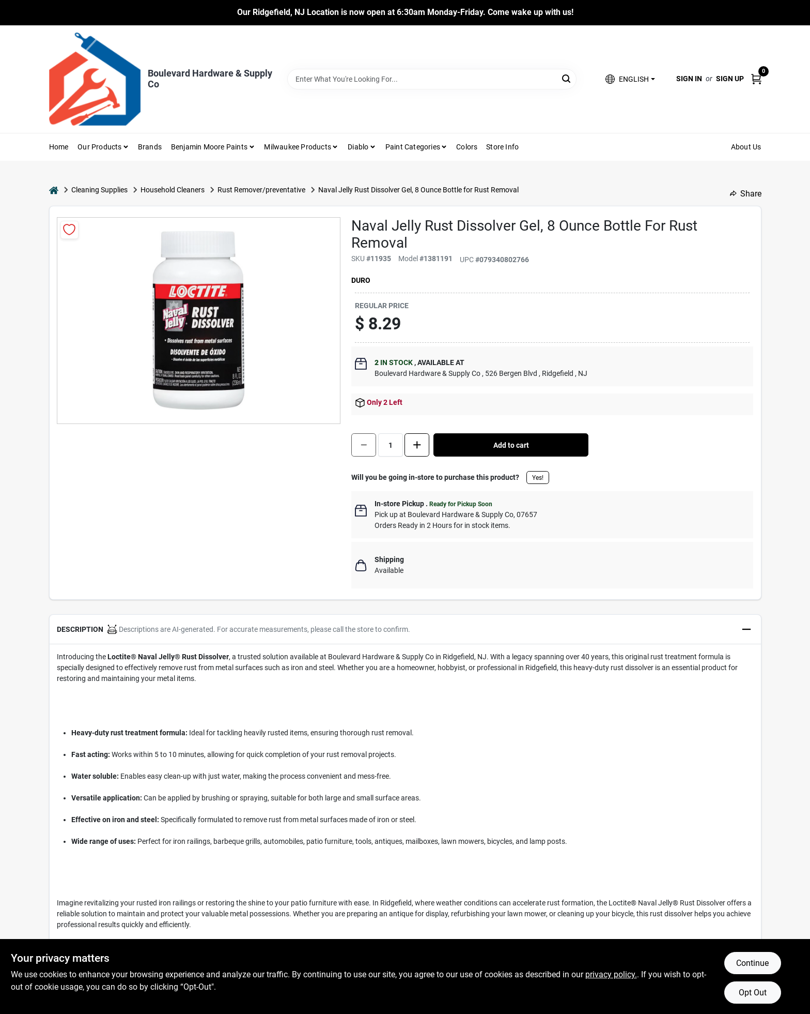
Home (59, 147)
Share (745, 194)
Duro (360, 280)
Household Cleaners (173, 190)
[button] (630, 79)
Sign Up (730, 78)
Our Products (99, 147)
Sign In (689, 78)
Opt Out (753, 992)
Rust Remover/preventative (261, 190)
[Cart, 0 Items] (756, 78)
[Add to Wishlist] (69, 230)
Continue (752, 963)
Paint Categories (412, 147)
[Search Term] (432, 79)
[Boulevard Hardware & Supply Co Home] (95, 79)
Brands (150, 147)
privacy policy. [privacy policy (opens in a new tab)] (611, 974)
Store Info (502, 147)
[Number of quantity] (390, 445)
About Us (746, 147)
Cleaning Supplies (99, 190)
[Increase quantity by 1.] (416, 445)
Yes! (537, 477)
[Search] (566, 78)
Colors (466, 147)
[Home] (53, 190)
